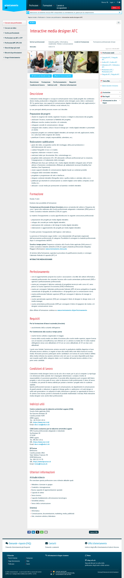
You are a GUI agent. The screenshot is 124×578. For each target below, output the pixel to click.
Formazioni (29, 558)
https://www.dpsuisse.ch (42, 462)
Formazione (46, 82)
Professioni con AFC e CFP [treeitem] (13, 38)
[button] (29, 532)
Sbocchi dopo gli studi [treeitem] (12, 48)
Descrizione (34, 82)
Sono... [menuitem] (116, 8)
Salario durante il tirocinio (110, 86)
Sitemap (100, 572)
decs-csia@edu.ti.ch (41, 425)
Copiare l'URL (94, 532)
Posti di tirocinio (12, 558)
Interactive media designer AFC (72, 17)
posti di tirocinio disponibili (62, 76)
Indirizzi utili (52, 85)
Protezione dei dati (107, 572)
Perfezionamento (59, 82)
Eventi (28, 564)
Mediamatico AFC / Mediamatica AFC (107, 71)
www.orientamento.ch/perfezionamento (72, 310)
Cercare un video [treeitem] (10, 28)
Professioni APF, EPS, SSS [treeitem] (13, 43)
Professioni (41, 17)
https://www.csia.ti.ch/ (41, 422)
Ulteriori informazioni (68, 85)
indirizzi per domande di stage (41, 76)
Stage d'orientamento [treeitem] (12, 57)
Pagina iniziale (32, 17)
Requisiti (72, 82)
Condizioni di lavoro (37, 85)
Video (27, 561)
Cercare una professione (53, 17)
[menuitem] (34, 5)
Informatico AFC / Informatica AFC (111, 66)
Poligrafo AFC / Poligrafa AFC (110, 74)
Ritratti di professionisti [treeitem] (13, 53)
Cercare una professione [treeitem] (13, 23)
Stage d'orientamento (14, 561)
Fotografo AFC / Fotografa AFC (110, 59)
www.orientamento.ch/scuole (56, 249)
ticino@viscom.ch (40, 464)
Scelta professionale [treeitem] (12, 33)
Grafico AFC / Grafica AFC (109, 62)
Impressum (116, 572)
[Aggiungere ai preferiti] (118, 22)
